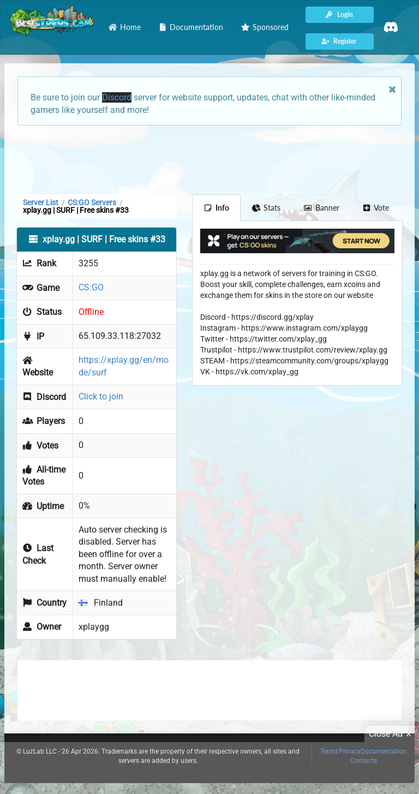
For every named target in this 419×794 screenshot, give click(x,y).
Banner (321, 207)
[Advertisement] (209, 158)
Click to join (101, 396)
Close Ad (392, 734)
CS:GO (91, 287)
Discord (116, 97)
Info (216, 207)
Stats (266, 207)
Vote (376, 207)
